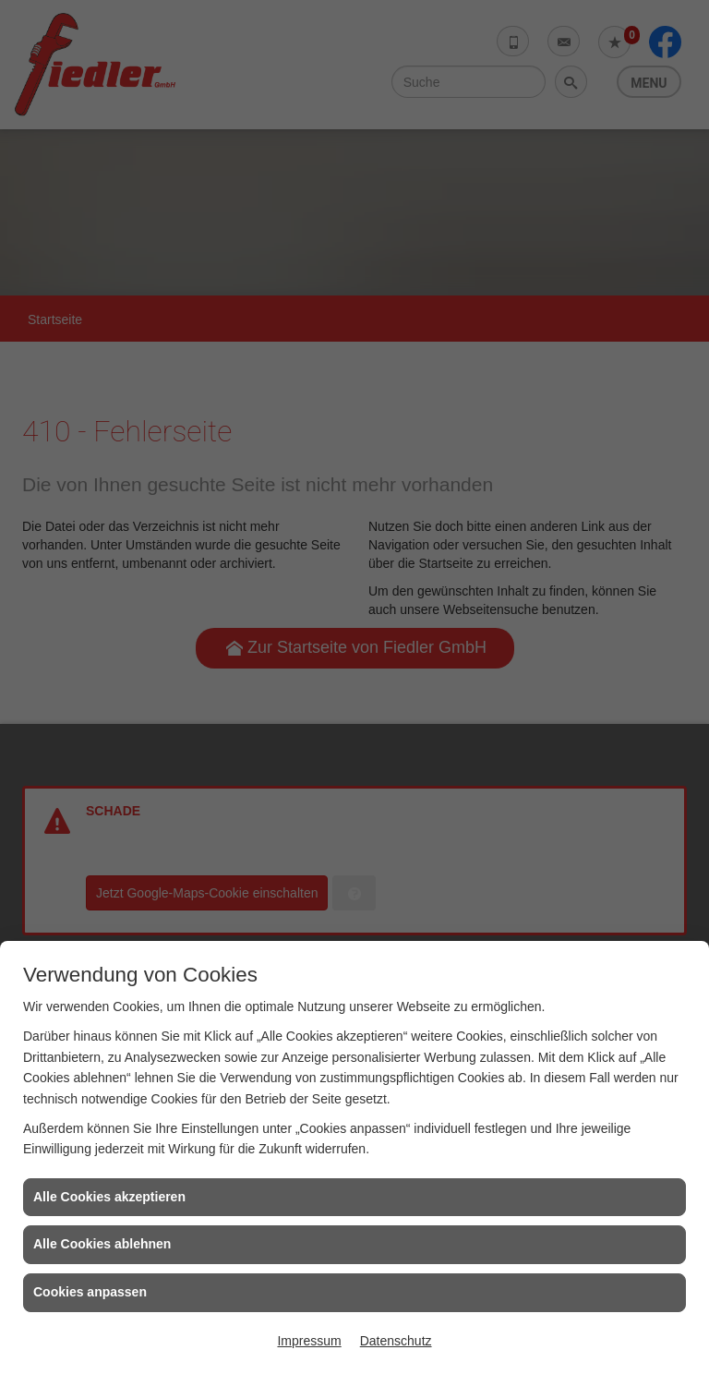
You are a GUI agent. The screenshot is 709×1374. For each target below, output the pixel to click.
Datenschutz (396, 1340)
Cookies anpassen (90, 1291)
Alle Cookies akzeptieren (109, 1196)
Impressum (309, 1340)
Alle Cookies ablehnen (102, 1243)
